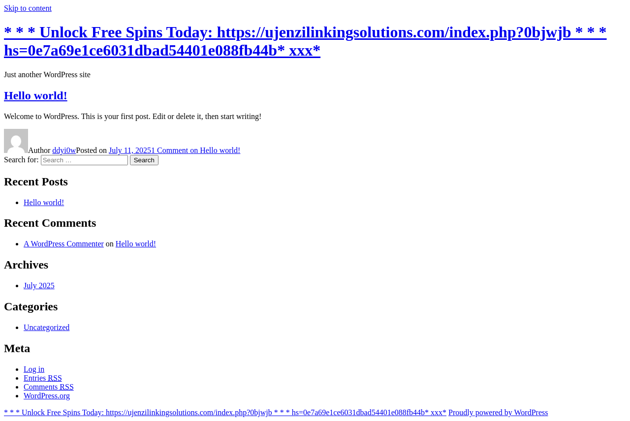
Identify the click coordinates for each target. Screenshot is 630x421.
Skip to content (28, 8)
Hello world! (35, 95)
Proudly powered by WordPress (498, 412)
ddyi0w (64, 150)
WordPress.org (47, 395)
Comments (49, 387)
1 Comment (195, 150)
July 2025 (39, 285)
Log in (34, 369)
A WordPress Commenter (64, 244)
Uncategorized (46, 327)
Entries (43, 378)
